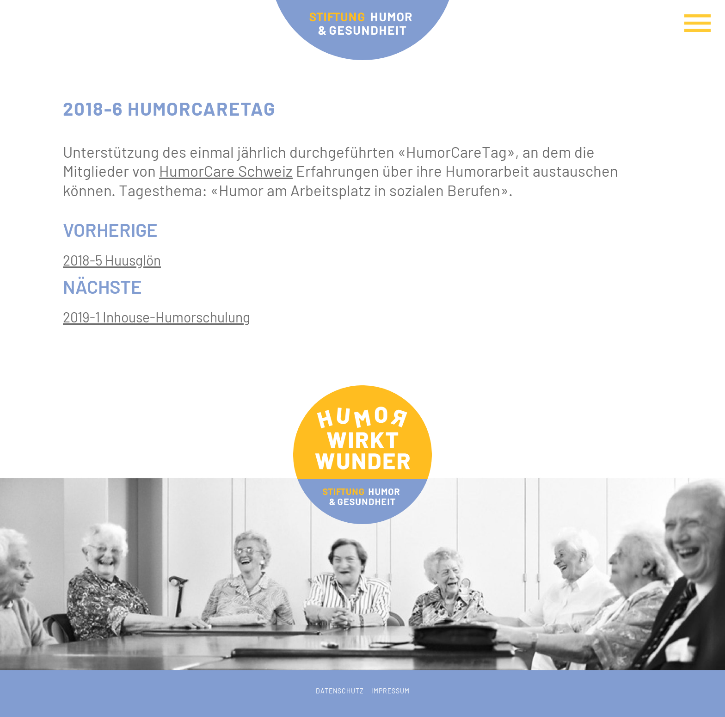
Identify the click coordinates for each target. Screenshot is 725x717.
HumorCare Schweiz (226, 170)
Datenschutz (340, 691)
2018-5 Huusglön (112, 260)
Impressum (390, 691)
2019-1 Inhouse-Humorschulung (156, 317)
